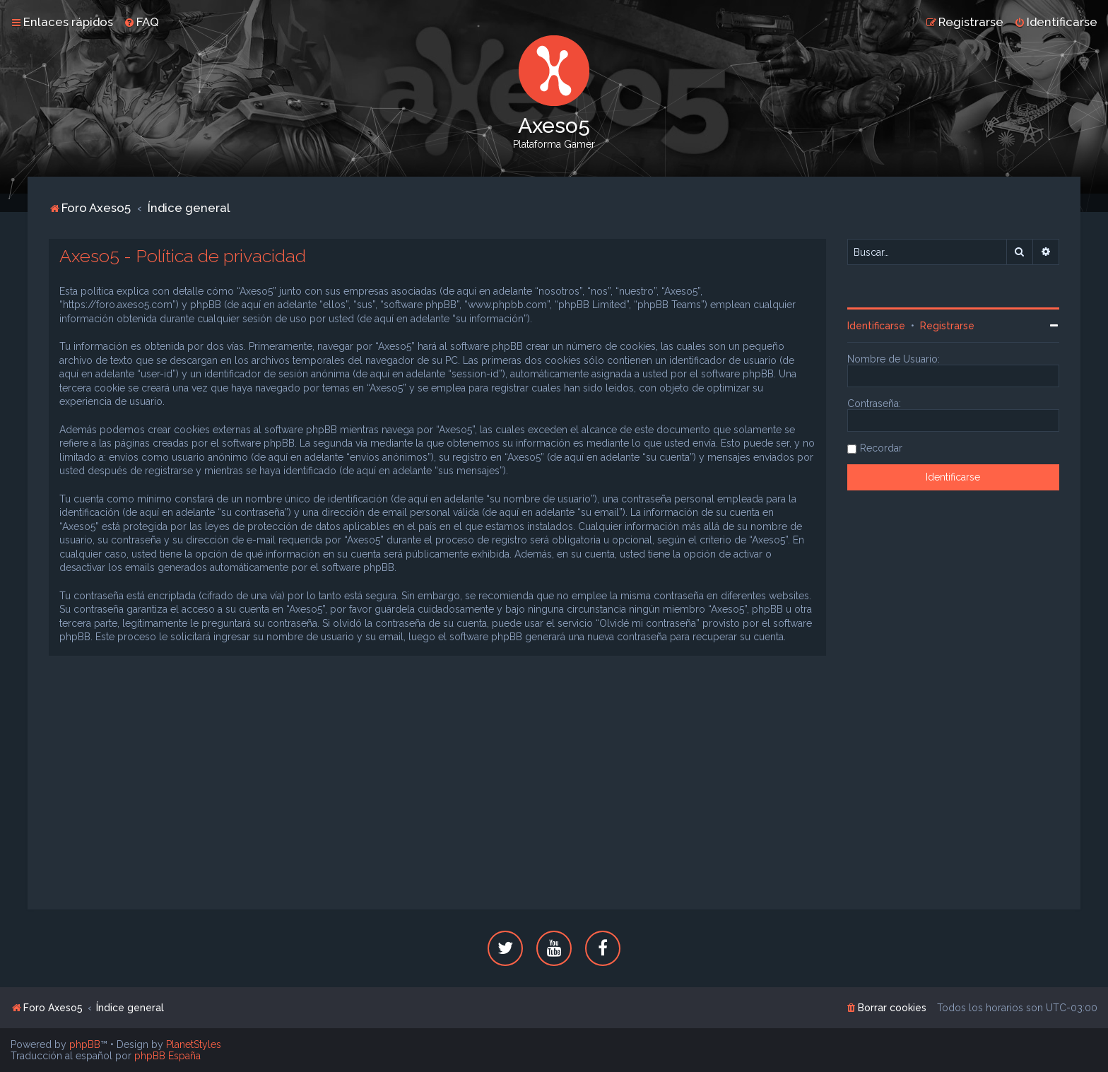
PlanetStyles (193, 1044)
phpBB (84, 1044)
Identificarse (876, 325)
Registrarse (947, 325)
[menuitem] (141, 22)
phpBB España (167, 1055)
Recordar (881, 448)
